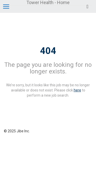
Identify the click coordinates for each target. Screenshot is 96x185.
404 (48, 50)
